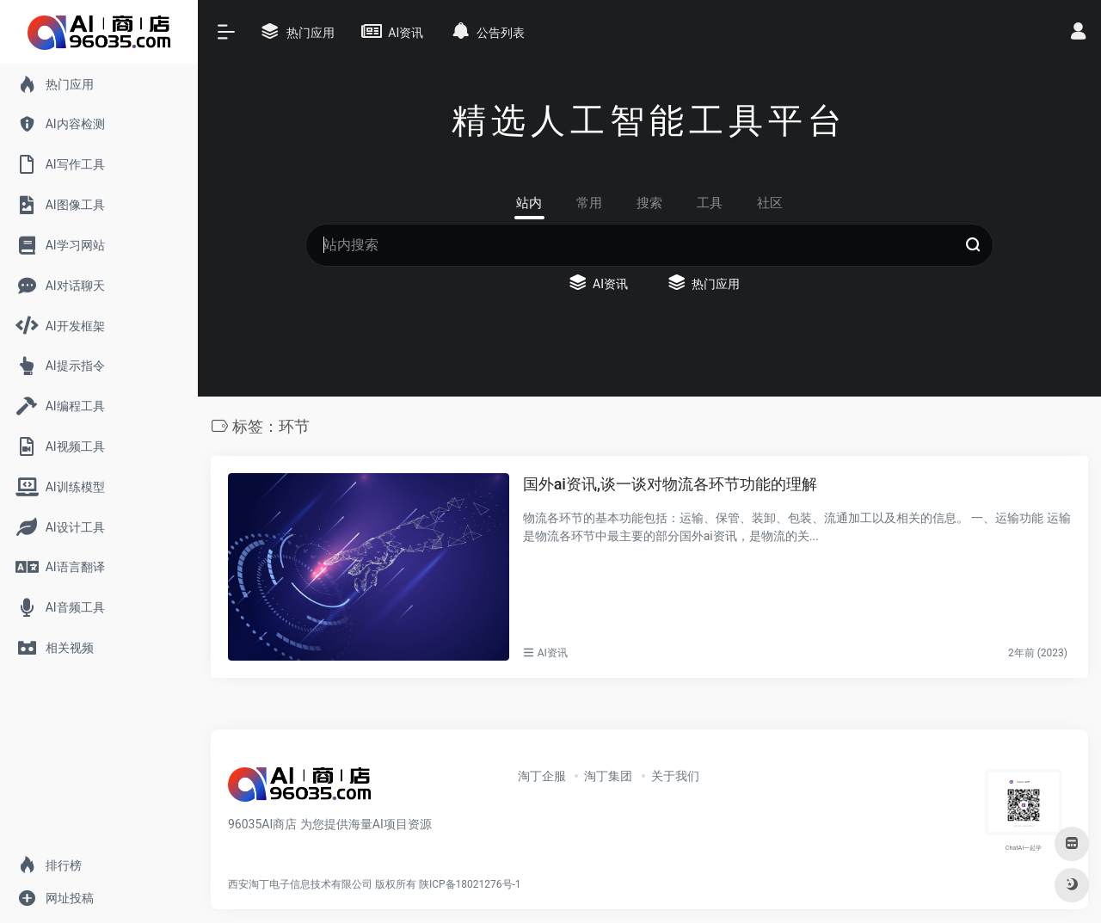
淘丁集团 (608, 776)
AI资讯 (553, 653)
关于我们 (675, 776)
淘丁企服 (542, 776)
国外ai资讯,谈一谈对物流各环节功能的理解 (670, 484)
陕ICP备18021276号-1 (470, 884)
